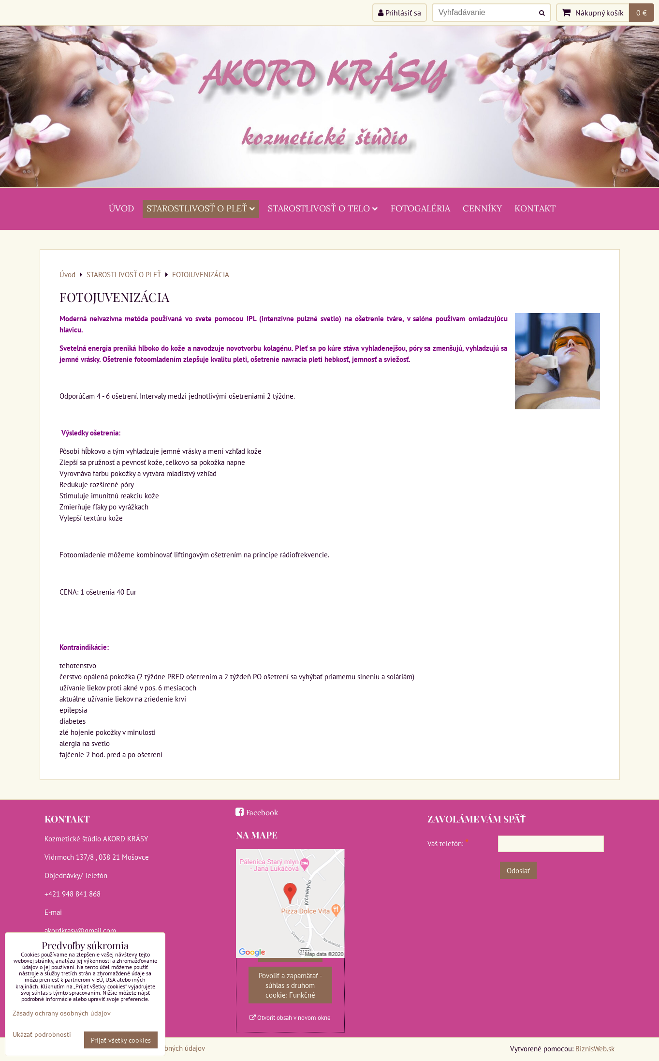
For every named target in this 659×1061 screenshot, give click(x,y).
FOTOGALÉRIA (420, 208)
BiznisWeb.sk (595, 1048)
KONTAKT (535, 208)
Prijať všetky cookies (121, 1040)
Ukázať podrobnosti (42, 1034)
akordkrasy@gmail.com (80, 930)
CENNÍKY (482, 208)
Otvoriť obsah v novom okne (290, 1018)
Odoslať (518, 870)
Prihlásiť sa (399, 12)
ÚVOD (121, 208)
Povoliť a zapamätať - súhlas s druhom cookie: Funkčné (290, 985)
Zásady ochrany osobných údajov (62, 1012)
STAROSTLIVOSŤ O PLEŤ (200, 208)
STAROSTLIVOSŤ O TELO (323, 208)
